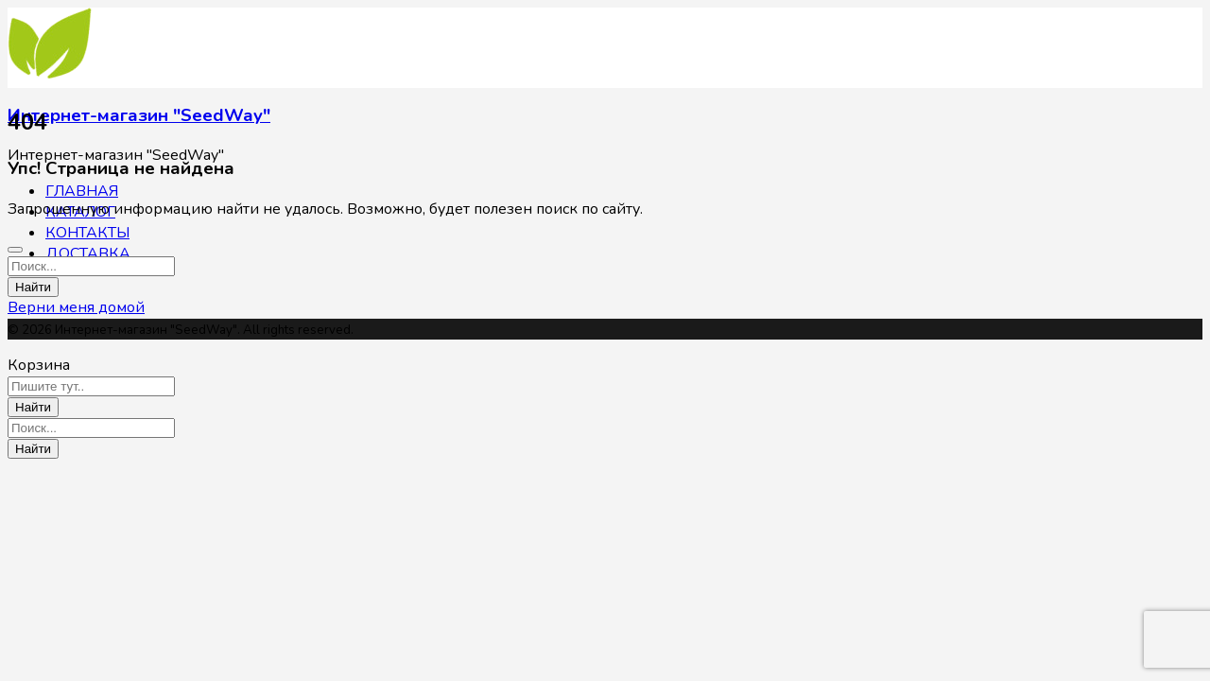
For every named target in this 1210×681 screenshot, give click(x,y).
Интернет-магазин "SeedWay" (139, 115)
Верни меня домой (76, 307)
